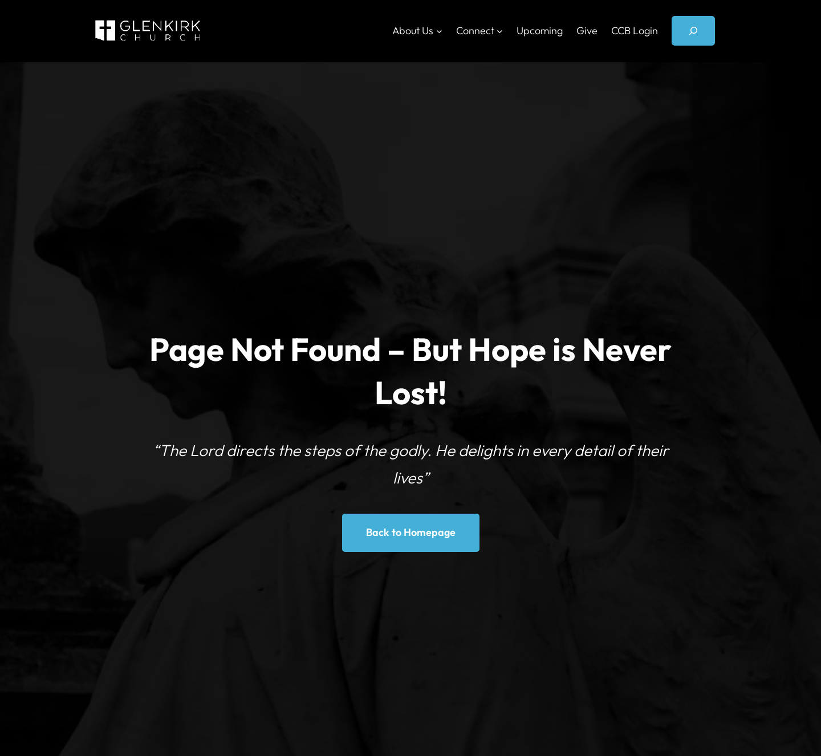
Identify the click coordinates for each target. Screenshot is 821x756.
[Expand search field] (693, 31)
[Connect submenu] (500, 31)
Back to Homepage (411, 532)
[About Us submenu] (439, 31)
